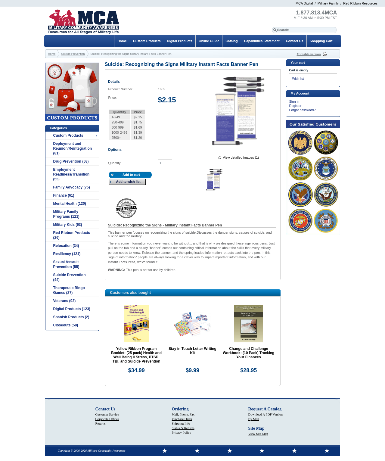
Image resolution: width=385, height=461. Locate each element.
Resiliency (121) (67, 254)
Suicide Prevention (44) (69, 277)
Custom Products (68, 135)
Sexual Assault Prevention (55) (66, 264)
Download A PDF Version (265, 414)
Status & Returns (183, 428)
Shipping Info (181, 423)
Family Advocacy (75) (71, 187)
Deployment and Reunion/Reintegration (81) (72, 148)
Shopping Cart (321, 41)
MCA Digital (304, 3)
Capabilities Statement (262, 41)
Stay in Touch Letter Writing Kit (192, 351)
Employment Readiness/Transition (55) (71, 174)
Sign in (294, 101)
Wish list (298, 78)
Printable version (309, 54)
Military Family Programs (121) (66, 214)
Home (122, 41)
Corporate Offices (107, 419)
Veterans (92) (64, 301)
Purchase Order (182, 419)
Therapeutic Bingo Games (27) (69, 290)
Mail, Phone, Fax (183, 414)
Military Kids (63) (67, 225)
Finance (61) (63, 195)
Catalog (231, 41)
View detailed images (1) (241, 157)
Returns (100, 423)
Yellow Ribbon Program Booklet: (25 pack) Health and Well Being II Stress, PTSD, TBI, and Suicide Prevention (136, 355)
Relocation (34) (66, 246)
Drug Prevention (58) (71, 161)
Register (295, 105)
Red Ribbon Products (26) (71, 235)
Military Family (328, 3)
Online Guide (209, 41)
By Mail (253, 419)
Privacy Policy (181, 432)
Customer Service (107, 414)
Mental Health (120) (69, 203)
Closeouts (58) (65, 325)
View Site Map (258, 433)
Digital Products (179, 41)
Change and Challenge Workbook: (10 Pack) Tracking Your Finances (248, 353)
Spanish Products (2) (71, 317)
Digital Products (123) (71, 309)
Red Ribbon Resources (360, 3)
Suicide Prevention (73, 53)
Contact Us (294, 41)
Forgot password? (302, 110)
